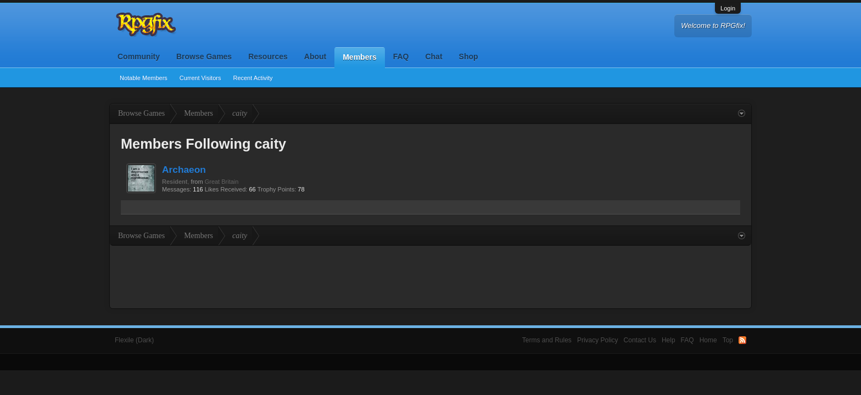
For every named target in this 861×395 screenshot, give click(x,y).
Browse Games (204, 56)
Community (139, 56)
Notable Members (143, 78)
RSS (742, 340)
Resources (268, 56)
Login (727, 8)
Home (708, 340)
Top (728, 340)
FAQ (401, 56)
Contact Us (640, 340)
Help (668, 340)
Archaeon (184, 169)
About (315, 56)
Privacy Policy (597, 340)
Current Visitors (200, 78)
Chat (433, 56)
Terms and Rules (547, 340)
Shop (468, 56)
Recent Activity (252, 78)
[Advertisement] (430, 276)
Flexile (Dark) (134, 340)
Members (359, 57)
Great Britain (222, 181)
